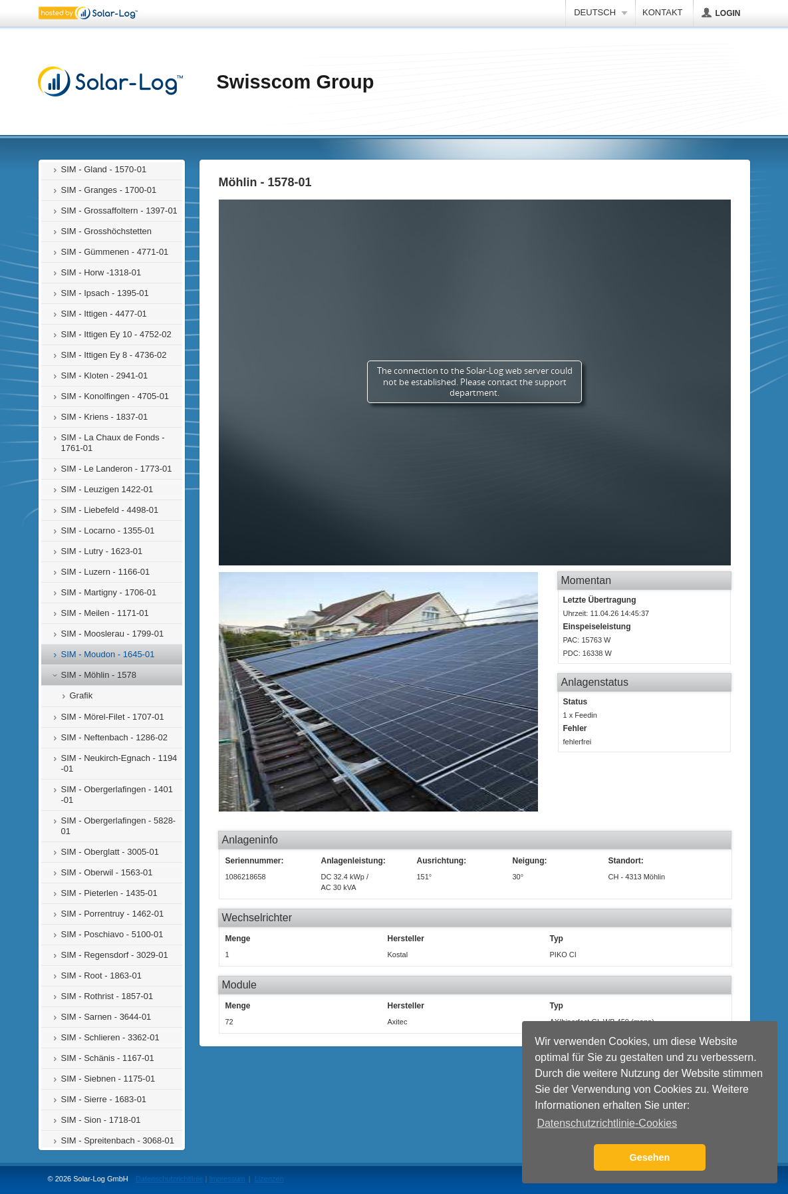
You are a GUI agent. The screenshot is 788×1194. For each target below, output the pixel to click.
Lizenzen (269, 1179)
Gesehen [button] (650, 1157)
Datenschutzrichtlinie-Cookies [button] (607, 1123)
